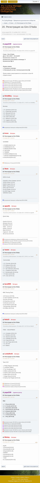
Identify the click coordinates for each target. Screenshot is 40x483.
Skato (6, 169)
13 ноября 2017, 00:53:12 (8, 48)
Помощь (13, 477)
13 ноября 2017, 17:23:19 (8, 100)
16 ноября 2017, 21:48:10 (8, 210)
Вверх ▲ (27, 477)
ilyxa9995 (7, 284)
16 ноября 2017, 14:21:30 (8, 173)
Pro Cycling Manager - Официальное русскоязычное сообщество (12, 9)
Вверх (3, 466)
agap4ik (7, 206)
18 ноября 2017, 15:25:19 (8, 288)
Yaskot (6, 250)
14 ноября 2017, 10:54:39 (8, 138)
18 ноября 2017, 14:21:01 (8, 254)
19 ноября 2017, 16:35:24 (8, 442)
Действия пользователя (31, 38)
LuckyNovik (8, 354)
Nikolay (7, 437)
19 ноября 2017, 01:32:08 (8, 358)
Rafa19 (6, 319)
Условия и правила (19, 477)
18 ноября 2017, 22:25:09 (8, 324)
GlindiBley (8, 96)
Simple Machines (24, 479)
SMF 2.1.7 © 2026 (16, 479)
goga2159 (7, 44)
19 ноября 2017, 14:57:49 (8, 397)
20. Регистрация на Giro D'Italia (11, 47)
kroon (6, 133)
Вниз (3, 38)
